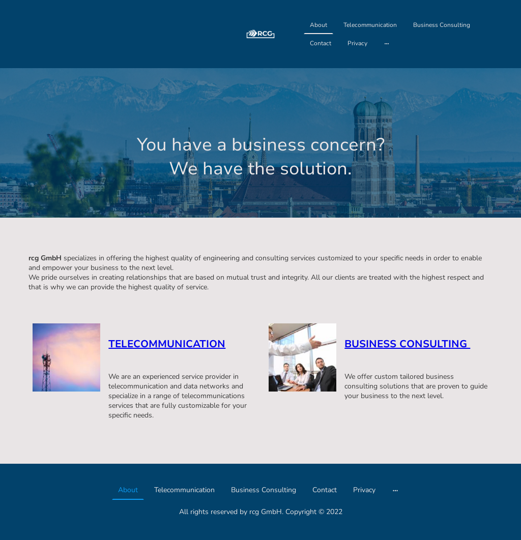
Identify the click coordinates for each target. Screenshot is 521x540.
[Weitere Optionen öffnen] (387, 43)
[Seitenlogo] (260, 34)
